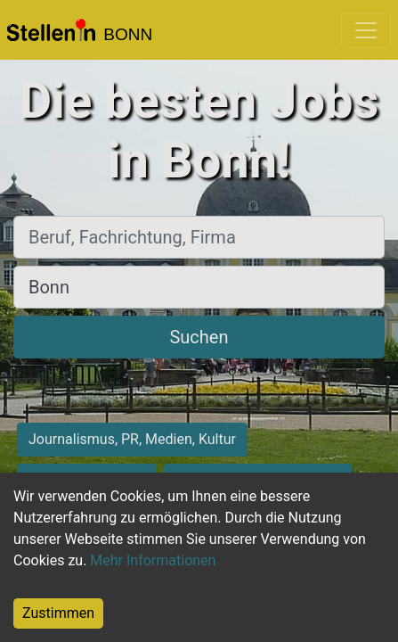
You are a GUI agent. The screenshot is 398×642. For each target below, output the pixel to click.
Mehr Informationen (152, 560)
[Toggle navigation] (366, 30)
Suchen (198, 337)
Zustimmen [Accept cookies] (58, 613)
